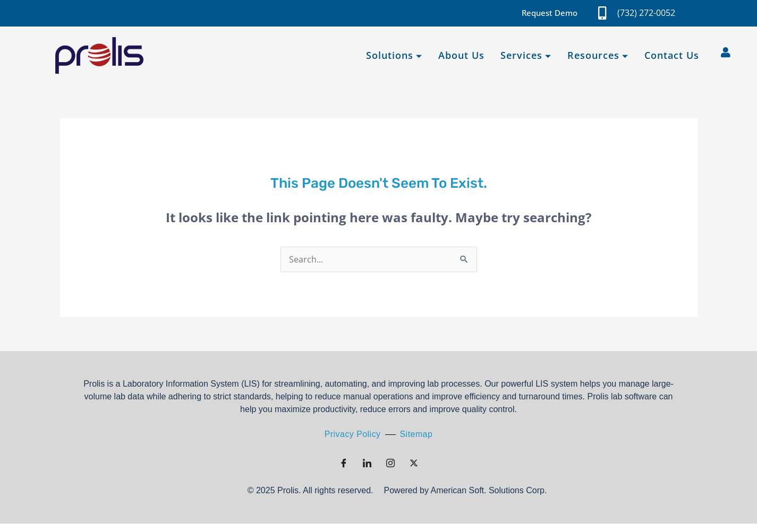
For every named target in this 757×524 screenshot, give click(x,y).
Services (525, 55)
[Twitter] (414, 463)
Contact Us (671, 55)
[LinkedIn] (367, 463)
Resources (597, 55)
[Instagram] (390, 463)
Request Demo (549, 12)
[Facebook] (344, 463)
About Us (461, 55)
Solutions (394, 55)
